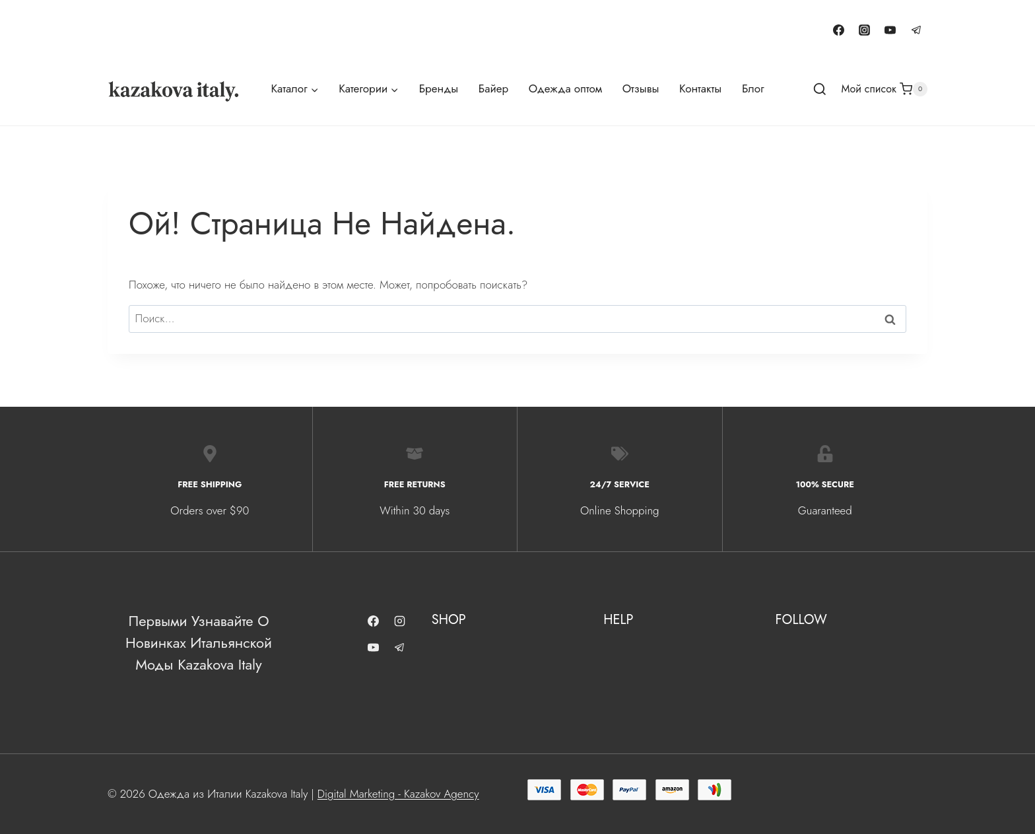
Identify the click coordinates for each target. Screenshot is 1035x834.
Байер (493, 88)
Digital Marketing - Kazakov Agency (398, 794)
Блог (753, 88)
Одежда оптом (565, 88)
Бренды (438, 88)
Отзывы (640, 88)
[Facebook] (839, 29)
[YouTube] (890, 29)
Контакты (700, 88)
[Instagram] (864, 29)
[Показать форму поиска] (820, 90)
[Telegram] (916, 29)
